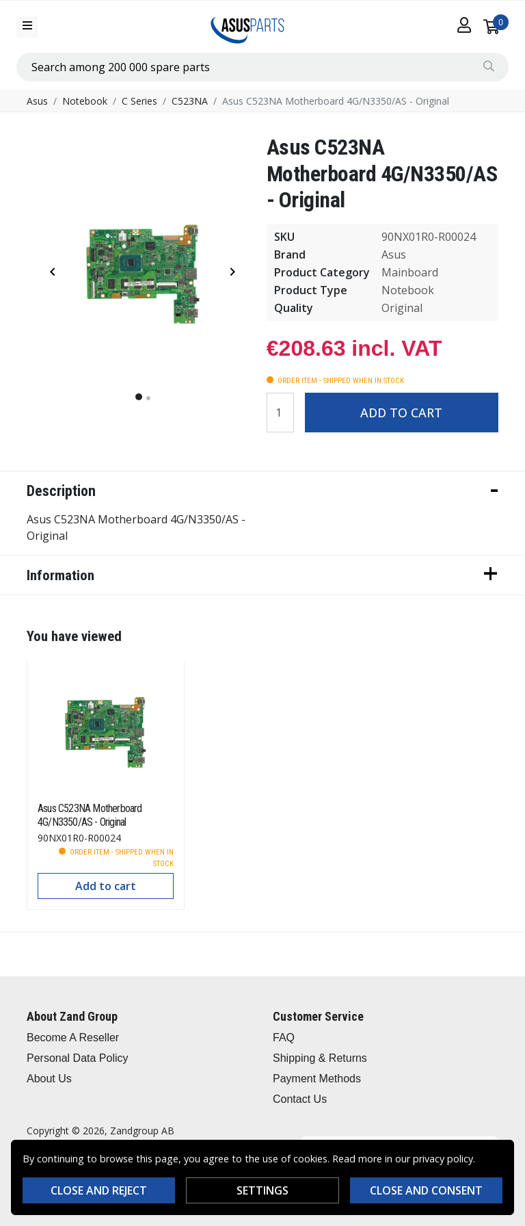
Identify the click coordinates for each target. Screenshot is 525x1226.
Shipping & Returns (320, 1058)
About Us (49, 1078)
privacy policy (443, 1158)
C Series (139, 100)
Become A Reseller (73, 1037)
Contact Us (300, 1099)
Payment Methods (317, 1078)
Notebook (84, 100)
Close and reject (99, 1190)
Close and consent (426, 1190)
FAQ (284, 1037)
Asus (37, 100)
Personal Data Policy (78, 1058)
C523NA (190, 100)
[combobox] (262, 67)
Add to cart (401, 412)
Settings (262, 1190)
